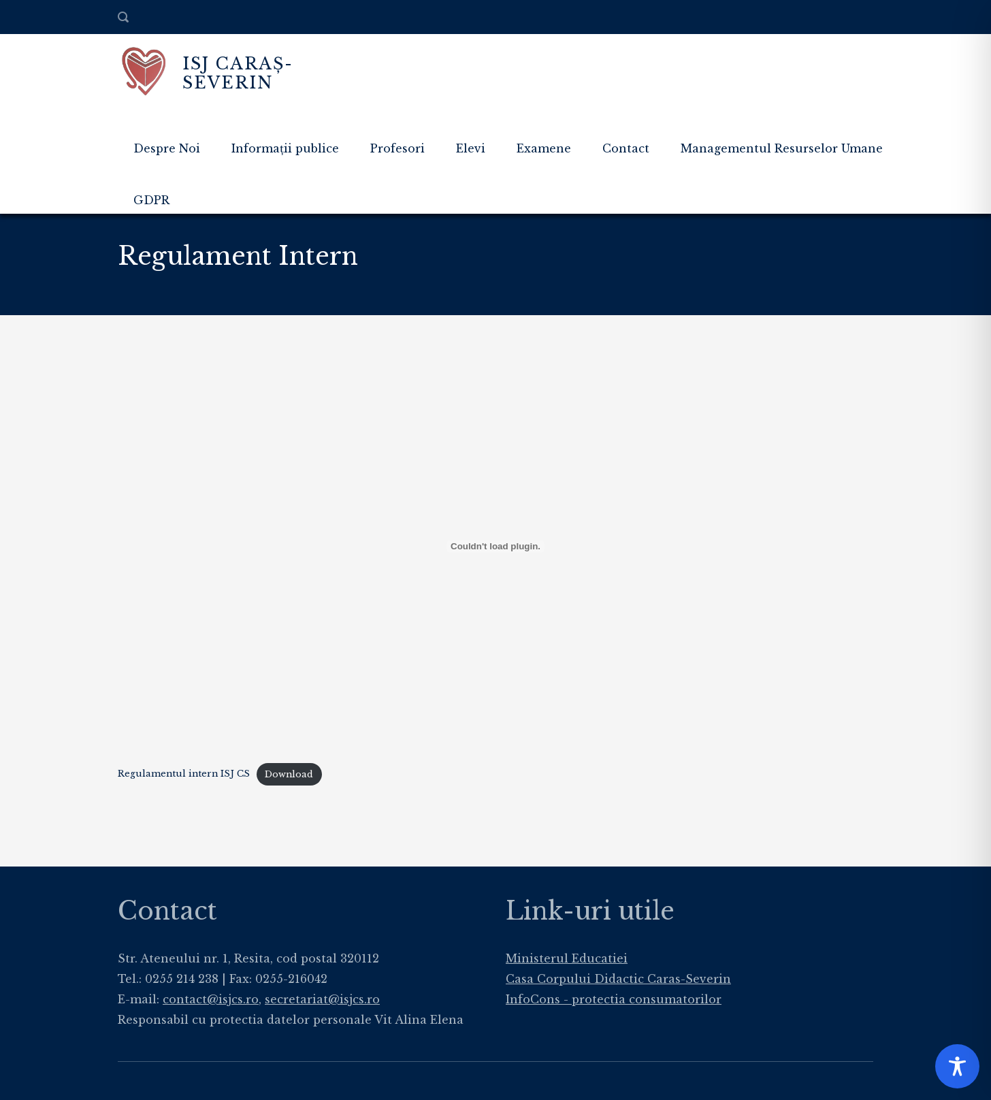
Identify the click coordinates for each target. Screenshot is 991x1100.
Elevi (470, 148)
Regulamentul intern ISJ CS (184, 774)
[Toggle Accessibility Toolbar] (957, 1066)
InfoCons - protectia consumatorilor (613, 999)
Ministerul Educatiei (567, 958)
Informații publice (285, 148)
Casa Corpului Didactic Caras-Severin (618, 979)
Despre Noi (166, 148)
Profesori (397, 148)
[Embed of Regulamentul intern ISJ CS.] (495, 546)
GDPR (151, 200)
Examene (544, 148)
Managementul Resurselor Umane (782, 148)
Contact (625, 148)
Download (289, 774)
